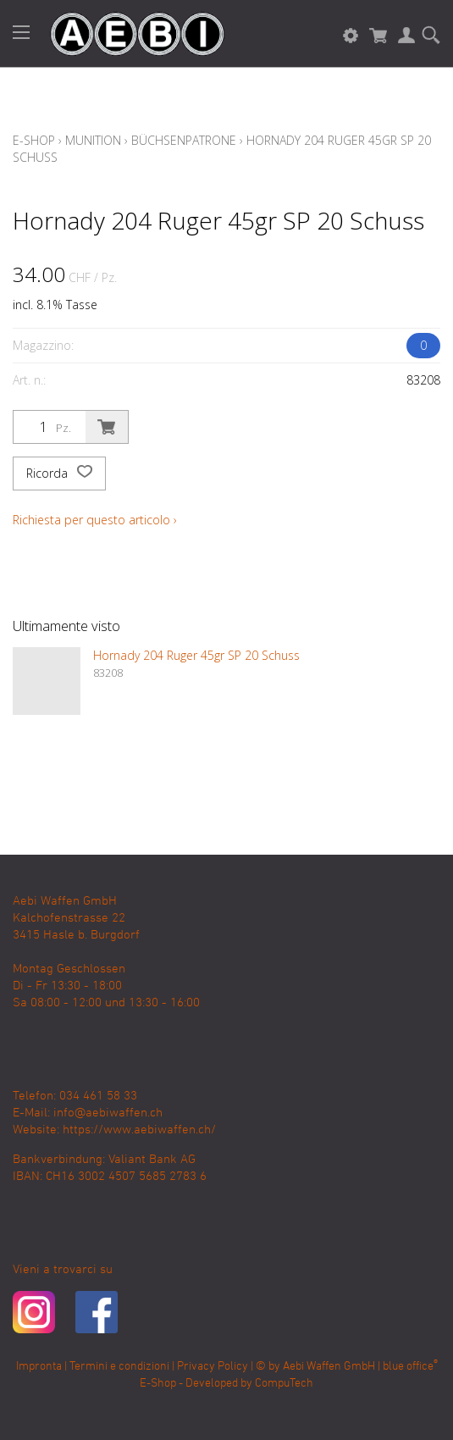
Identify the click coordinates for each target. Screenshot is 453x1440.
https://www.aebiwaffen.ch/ (139, 1130)
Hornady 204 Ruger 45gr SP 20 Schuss (196, 655)
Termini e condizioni (119, 1367)
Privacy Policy (212, 1367)
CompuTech (284, 1383)
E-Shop (34, 140)
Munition (93, 140)
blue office (410, 1367)
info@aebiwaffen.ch (108, 1113)
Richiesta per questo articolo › (95, 520)
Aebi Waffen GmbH (329, 1367)
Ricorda (59, 473)
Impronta (39, 1367)
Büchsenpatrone (183, 140)
